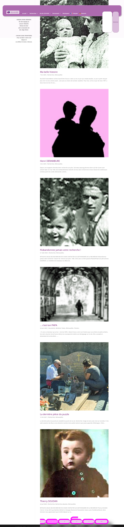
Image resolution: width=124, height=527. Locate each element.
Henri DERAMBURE (50, 160)
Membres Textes (60, 328)
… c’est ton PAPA (48, 325)
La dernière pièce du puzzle (54, 414)
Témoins (76, 328)
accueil (24, 13)
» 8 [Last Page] (101, 521)
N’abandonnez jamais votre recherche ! (60, 249)
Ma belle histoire (49, 71)
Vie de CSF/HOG (44, 13)
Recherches (33, 13)
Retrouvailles (58, 75)
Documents (55, 13)
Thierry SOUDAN (48, 501)
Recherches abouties (61, 504)
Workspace (66, 13)
